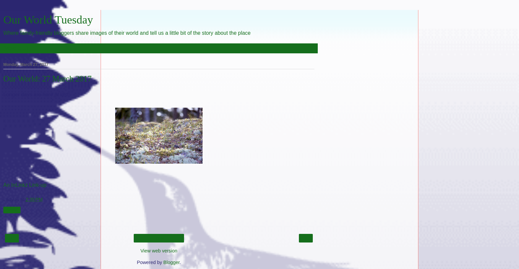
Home (159, 238)
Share (12, 210)
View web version (158, 250)
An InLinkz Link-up (24, 185)
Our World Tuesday (48, 19)
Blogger (172, 262)
